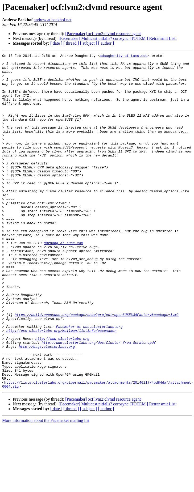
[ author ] (106, 43)
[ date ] (56, 43)
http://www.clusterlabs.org (62, 395)
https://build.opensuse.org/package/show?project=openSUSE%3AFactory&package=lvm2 (97, 367)
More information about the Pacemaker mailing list (45, 487)
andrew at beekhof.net (53, 20)
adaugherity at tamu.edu (123, 56)
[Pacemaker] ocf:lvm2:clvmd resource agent (103, 33)
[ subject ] (88, 43)
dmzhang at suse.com (63, 281)
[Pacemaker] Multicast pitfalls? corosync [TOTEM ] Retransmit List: (118, 38)
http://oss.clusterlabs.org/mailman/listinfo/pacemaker (61, 386)
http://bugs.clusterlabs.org (47, 405)
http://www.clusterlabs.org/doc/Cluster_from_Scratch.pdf (99, 400)
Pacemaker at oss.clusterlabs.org (89, 381)
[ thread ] (71, 43)
